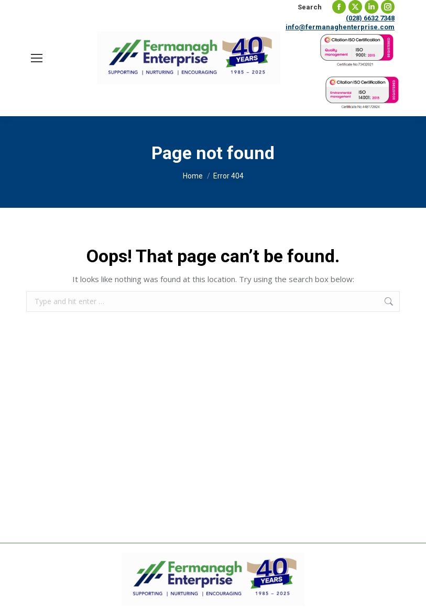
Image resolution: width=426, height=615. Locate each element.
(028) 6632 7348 (370, 18)
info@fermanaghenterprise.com (340, 27)
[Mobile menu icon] (36, 58)
